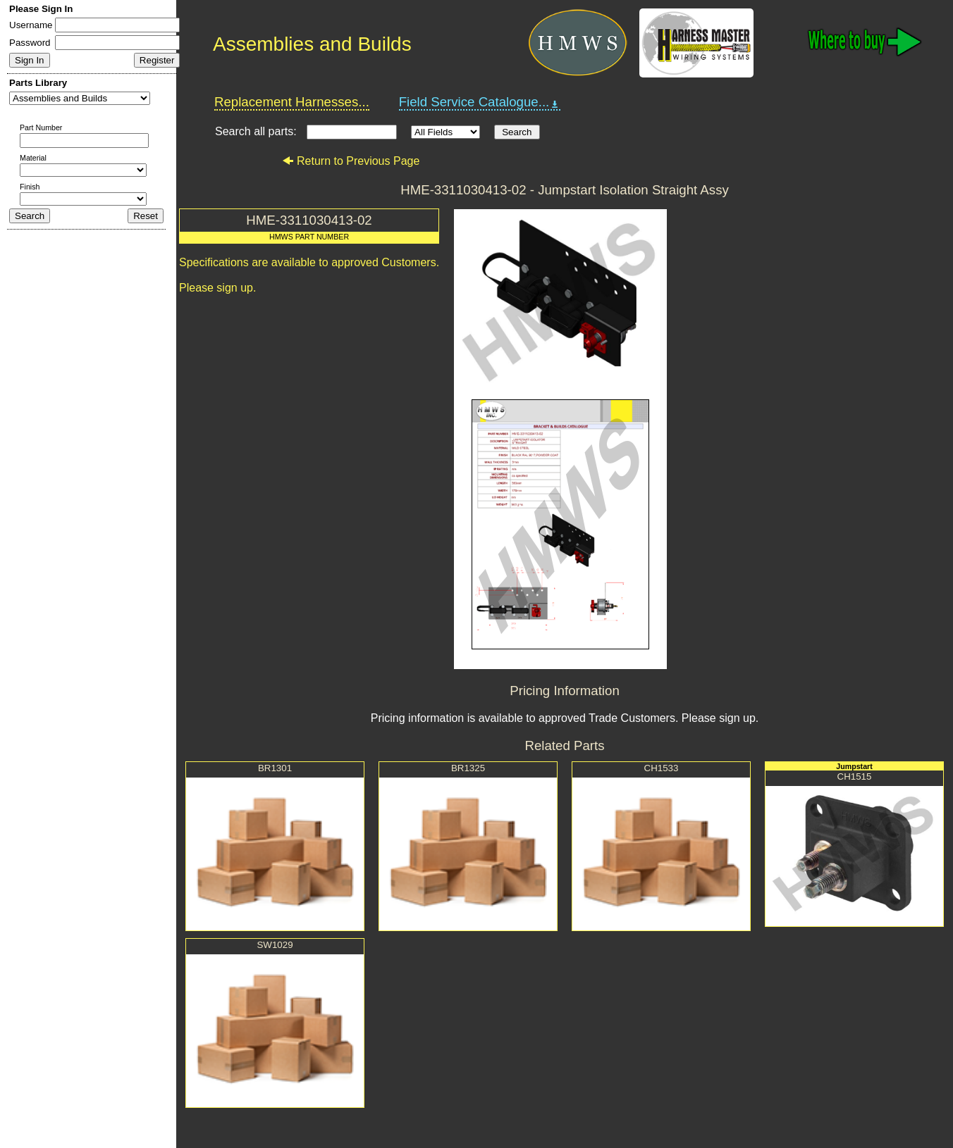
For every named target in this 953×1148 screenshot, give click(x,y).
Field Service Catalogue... (480, 102)
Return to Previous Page (350, 161)
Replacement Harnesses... (291, 101)
